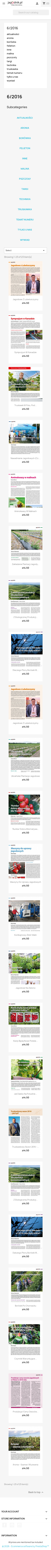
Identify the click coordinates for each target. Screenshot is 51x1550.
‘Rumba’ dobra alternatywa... (25, 829)
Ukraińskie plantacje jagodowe (25, 776)
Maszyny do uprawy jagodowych (25, 882)
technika (11, 65)
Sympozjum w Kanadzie (25, 352)
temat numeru (14, 72)
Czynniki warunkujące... (25, 1358)
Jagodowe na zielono (25, 988)
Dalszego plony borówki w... (25, 1252)
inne (9, 49)
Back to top (36, 1492)
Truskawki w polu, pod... (25, 405)
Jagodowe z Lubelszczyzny (25, 299)
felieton (11, 45)
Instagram (19, 1525)
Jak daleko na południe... (25, 1094)
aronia (10, 38)
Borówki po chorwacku (25, 1305)
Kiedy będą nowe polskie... (25, 1041)
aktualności (13, 34)
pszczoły (12, 57)
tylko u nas (12, 76)
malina (10, 53)
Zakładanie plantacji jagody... (25, 564)
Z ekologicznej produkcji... (25, 617)
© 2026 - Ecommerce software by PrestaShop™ (25, 1546)
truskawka (12, 69)
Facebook (4, 1525)
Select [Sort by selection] (25, 250)
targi (9, 61)
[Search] (31, 12)
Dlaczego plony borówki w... (25, 670)
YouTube (12, 1525)
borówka (11, 42)
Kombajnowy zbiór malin (25, 935)
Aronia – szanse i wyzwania (25, 1464)
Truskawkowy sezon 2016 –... (25, 1146)
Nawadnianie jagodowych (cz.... (26, 458)
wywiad (11, 80)
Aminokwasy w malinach (25, 511)
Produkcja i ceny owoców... (25, 1411)
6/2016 (12, 28)
